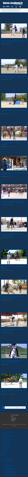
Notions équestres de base (9, 435)
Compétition (6, 445)
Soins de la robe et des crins (11, 475)
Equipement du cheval (8, 461)
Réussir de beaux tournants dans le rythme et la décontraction (12, 361)
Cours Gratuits (6, 434)
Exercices (5, 438)
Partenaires (13, 417)
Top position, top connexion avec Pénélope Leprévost (11, 234)
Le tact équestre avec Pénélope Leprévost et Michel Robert (13, 173)
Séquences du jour (7, 446)
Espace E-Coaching (7, 441)
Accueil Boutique (7, 458)
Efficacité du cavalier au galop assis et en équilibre (13, 267)
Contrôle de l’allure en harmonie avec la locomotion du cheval (13, 329)
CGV (12, 416)
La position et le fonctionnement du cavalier (11, 9)
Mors (6, 464)
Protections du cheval (9, 469)
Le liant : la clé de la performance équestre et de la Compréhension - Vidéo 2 (14, 41)
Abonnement (4, 448)
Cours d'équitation (7, 432)
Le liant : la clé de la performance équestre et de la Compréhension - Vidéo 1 (14, 76)
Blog (3, 454)
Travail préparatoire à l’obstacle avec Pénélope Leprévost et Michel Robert (12, 201)
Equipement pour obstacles (9, 472)
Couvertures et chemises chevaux (12, 471)
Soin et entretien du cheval (9, 474)
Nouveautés (4, 452)
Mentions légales (15, 415)
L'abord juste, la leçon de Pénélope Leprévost (11, 143)
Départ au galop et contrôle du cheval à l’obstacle (13, 391)
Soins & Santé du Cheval (8, 439)
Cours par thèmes (5, 451)
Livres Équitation (7, 459)
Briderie (6, 462)
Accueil (3, 429)
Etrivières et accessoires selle (11, 465)
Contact (13, 420)
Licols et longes (8, 466)
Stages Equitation (7, 442)
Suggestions (13, 419)
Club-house (4, 455)
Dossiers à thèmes (7, 444)
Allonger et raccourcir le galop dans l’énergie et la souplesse (12, 297)
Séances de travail (7, 436)
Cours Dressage (5, 449)
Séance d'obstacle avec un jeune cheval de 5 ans (14, 110)
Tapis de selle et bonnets (10, 468)
